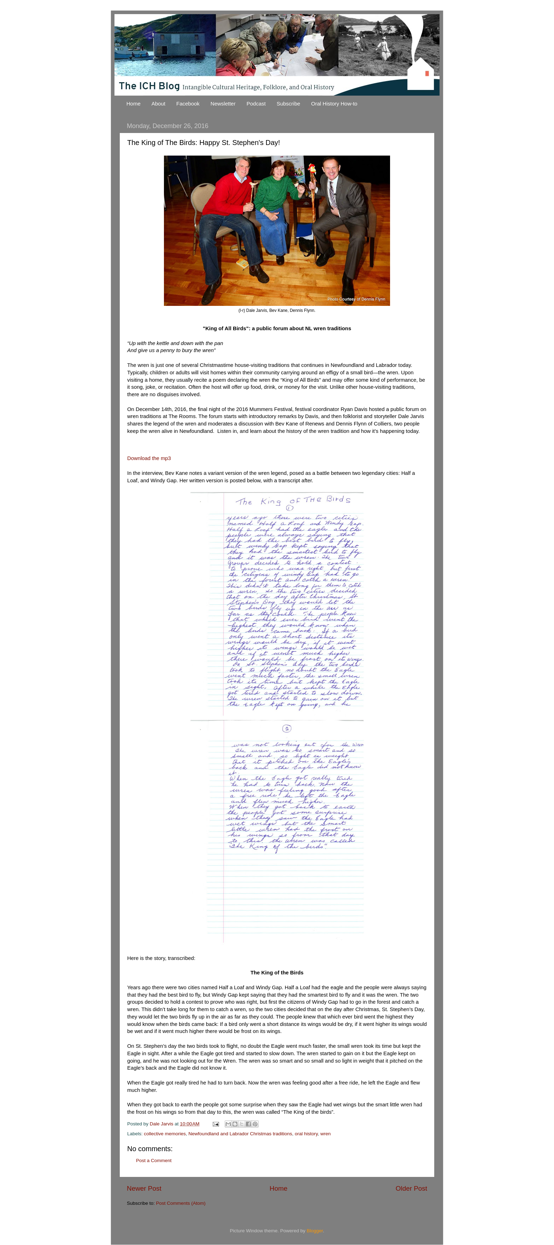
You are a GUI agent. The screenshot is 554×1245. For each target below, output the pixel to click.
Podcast (256, 104)
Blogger (315, 1230)
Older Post (411, 1188)
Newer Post (144, 1188)
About (158, 104)
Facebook (188, 104)
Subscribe (288, 104)
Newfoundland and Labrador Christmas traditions (240, 1133)
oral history (306, 1133)
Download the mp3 (149, 458)
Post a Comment (154, 1160)
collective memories (165, 1133)
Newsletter (223, 104)
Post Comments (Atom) (181, 1203)
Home (133, 104)
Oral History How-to (334, 104)
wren (325, 1133)
